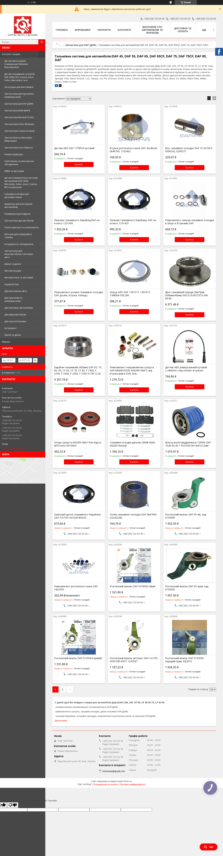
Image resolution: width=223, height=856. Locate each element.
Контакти (104, 30)
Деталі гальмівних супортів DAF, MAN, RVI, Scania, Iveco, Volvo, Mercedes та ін (19, 77)
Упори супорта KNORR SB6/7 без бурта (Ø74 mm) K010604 (77, 444)
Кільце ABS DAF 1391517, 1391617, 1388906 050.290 (130, 294)
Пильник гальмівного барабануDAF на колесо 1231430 (77, 222)
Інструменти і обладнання (18, 244)
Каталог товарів (11, 54)
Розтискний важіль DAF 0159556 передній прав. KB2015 (184, 660)
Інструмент (10, 328)
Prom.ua (128, 781)
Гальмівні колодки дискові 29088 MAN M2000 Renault (132, 444)
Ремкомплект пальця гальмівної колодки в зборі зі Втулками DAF (189, 222)
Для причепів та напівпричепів (13, 299)
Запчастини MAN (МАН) (17, 110)
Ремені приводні (13, 154)
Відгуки (6, 341)
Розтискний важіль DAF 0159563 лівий (132, 586)
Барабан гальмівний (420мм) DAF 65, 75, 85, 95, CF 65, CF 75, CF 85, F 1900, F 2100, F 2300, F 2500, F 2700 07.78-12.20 (78, 370)
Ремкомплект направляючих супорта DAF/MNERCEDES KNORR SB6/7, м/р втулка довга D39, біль (132, 370)
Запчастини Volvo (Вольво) (19, 124)
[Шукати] (41, 42)
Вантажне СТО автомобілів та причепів (152, 30)
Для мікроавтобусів (15, 314)
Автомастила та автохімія (18, 277)
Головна (62, 30)
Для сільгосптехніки (15, 321)
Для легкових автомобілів (18, 307)
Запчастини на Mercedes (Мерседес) (18, 139)
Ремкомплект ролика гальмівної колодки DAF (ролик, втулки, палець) (78, 294)
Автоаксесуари (12, 270)
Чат (208, 847)
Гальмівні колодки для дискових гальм (16, 195)
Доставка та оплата (182, 30)
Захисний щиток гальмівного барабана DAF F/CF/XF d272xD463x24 (77, 516)
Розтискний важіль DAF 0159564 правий (78, 658)
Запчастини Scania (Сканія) (19, 130)
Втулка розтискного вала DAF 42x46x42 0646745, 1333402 (133, 150)
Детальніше (61, 720)
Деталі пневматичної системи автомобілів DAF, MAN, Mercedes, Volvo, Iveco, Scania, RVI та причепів (21, 182)
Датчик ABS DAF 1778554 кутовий (74, 148)
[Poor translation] (12, 805)
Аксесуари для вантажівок (19, 87)
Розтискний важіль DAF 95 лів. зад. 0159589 (185, 516)
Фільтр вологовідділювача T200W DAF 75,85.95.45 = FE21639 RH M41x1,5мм (188, 444)
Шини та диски (12, 263)
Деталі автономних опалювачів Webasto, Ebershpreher (16, 64)
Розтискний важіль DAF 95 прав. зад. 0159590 (187, 588)
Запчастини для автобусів (19, 220)
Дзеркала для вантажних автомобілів (18, 205)
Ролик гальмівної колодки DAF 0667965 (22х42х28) (133, 516)
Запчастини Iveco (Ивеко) (18, 147)
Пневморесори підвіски (17, 213)
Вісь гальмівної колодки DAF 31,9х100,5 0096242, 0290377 (188, 150)
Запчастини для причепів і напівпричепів (19, 95)
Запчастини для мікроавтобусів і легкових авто (18, 254)
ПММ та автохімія (14, 171)
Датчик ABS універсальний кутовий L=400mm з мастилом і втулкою (186, 369)
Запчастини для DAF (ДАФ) (18, 103)
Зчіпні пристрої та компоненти (21, 227)
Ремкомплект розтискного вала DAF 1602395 (76, 588)
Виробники (82, 30)
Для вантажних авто (15, 291)
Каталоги (124, 30)
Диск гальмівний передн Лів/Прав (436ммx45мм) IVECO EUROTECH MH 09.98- (186, 295)
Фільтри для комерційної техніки (18, 236)
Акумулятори (11, 284)
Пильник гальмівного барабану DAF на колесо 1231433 (133, 222)
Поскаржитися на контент (106, 784)
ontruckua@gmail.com (13, 447)
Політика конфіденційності (133, 784)
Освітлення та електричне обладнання (19, 163)
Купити (79, 164)
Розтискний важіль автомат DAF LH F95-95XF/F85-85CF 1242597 (134, 660)
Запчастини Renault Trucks (19, 117)
